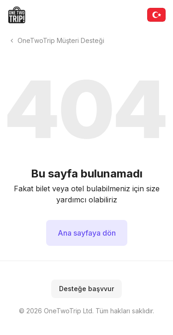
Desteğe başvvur (86, 288)
